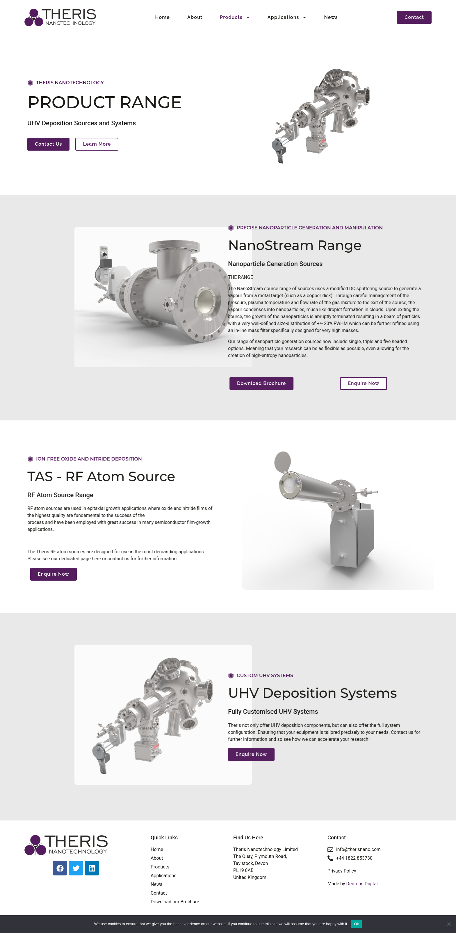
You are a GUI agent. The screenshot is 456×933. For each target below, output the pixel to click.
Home (162, 17)
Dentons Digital (361, 883)
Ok (356, 924)
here (7, 558)
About (194, 17)
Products (235, 17)
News (331, 17)
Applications (287, 17)
